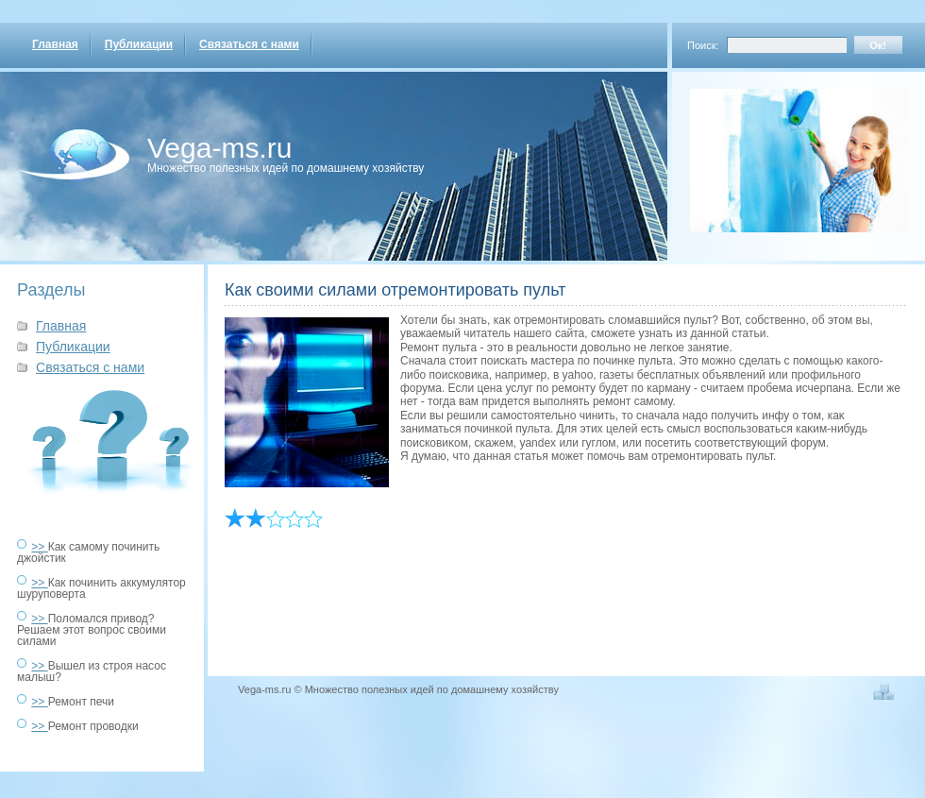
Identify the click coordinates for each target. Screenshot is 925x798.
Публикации (139, 44)
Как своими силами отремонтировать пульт (395, 289)
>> (39, 546)
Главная (55, 44)
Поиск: (703, 45)
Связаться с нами (249, 44)
